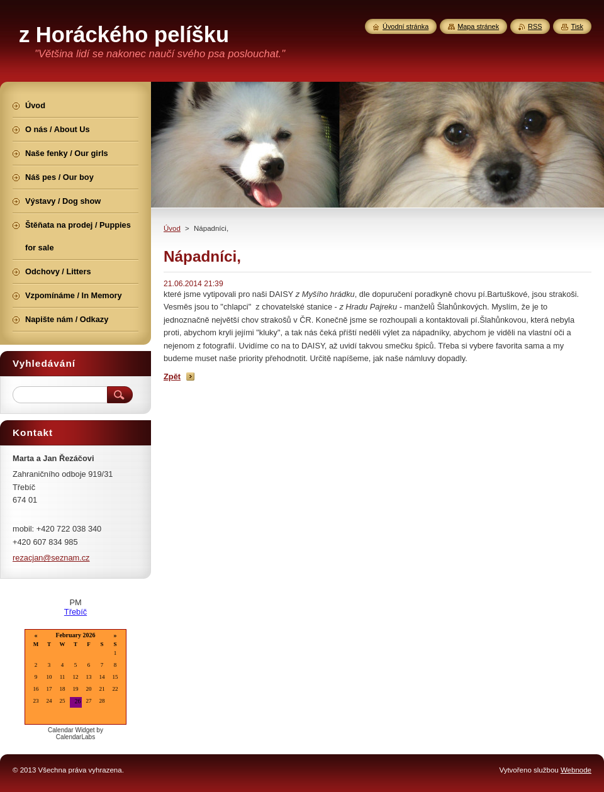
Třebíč (75, 611)
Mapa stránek (478, 26)
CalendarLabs (75, 736)
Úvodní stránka (405, 26)
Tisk (577, 26)
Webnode (576, 770)
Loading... (75, 678)
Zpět (172, 376)
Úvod (172, 228)
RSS (535, 26)
